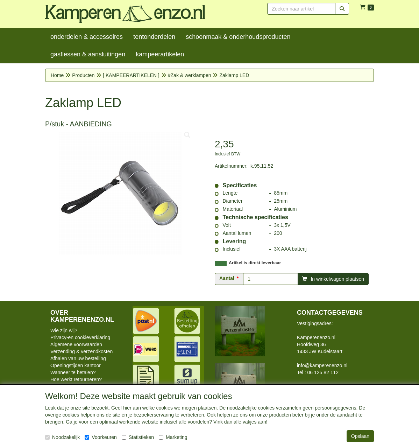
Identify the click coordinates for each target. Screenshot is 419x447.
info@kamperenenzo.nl (322, 365)
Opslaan (360, 436)
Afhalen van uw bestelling (78, 358)
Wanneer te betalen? (72, 372)
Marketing (173, 437)
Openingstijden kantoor (75, 365)
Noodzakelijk (62, 437)
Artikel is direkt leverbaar (255, 262)
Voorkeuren (101, 437)
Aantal (226, 278)
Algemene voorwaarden (76, 344)
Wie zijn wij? (63, 330)
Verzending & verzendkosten (81, 351)
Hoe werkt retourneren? (76, 379)
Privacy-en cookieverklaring (80, 337)
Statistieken (138, 437)
